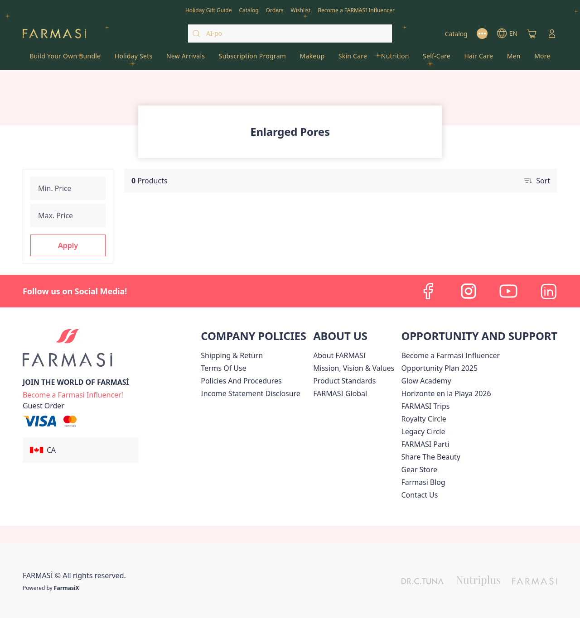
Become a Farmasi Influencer (450, 355)
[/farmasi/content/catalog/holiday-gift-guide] (209, 9)
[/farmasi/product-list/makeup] (312, 59)
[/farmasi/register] (274, 9)
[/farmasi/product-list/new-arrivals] (186, 59)
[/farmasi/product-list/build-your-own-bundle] (65, 59)
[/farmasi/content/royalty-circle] (423, 418)
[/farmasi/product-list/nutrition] (395, 59)
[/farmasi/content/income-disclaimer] (250, 393)
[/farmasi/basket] (532, 33)
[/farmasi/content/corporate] (340, 393)
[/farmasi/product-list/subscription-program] (252, 59)
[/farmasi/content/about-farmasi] (339, 355)
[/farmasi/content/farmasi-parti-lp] (425, 444)
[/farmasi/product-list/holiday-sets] (134, 59)
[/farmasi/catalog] (248, 9)
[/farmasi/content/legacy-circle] (423, 431)
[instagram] (468, 291)
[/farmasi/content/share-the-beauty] (430, 456)
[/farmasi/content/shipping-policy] (232, 355)
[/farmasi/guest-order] (43, 405)
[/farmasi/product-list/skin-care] (353, 59)
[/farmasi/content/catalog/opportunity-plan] (439, 368)
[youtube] (508, 291)
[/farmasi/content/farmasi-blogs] (423, 482)
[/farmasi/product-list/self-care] (436, 59)
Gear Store (419, 469)
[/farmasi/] (54, 34)
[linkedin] (548, 291)
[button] (68, 245)
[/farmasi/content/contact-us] (419, 494)
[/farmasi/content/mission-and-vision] (353, 368)
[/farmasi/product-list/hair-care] (478, 59)
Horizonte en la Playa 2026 (446, 393)
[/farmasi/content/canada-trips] (425, 406)
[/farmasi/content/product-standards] (344, 380)
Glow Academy (426, 380)
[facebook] (429, 291)
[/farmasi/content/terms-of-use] (223, 368)
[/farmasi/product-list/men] (513, 59)
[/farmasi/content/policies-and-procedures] (241, 380)
